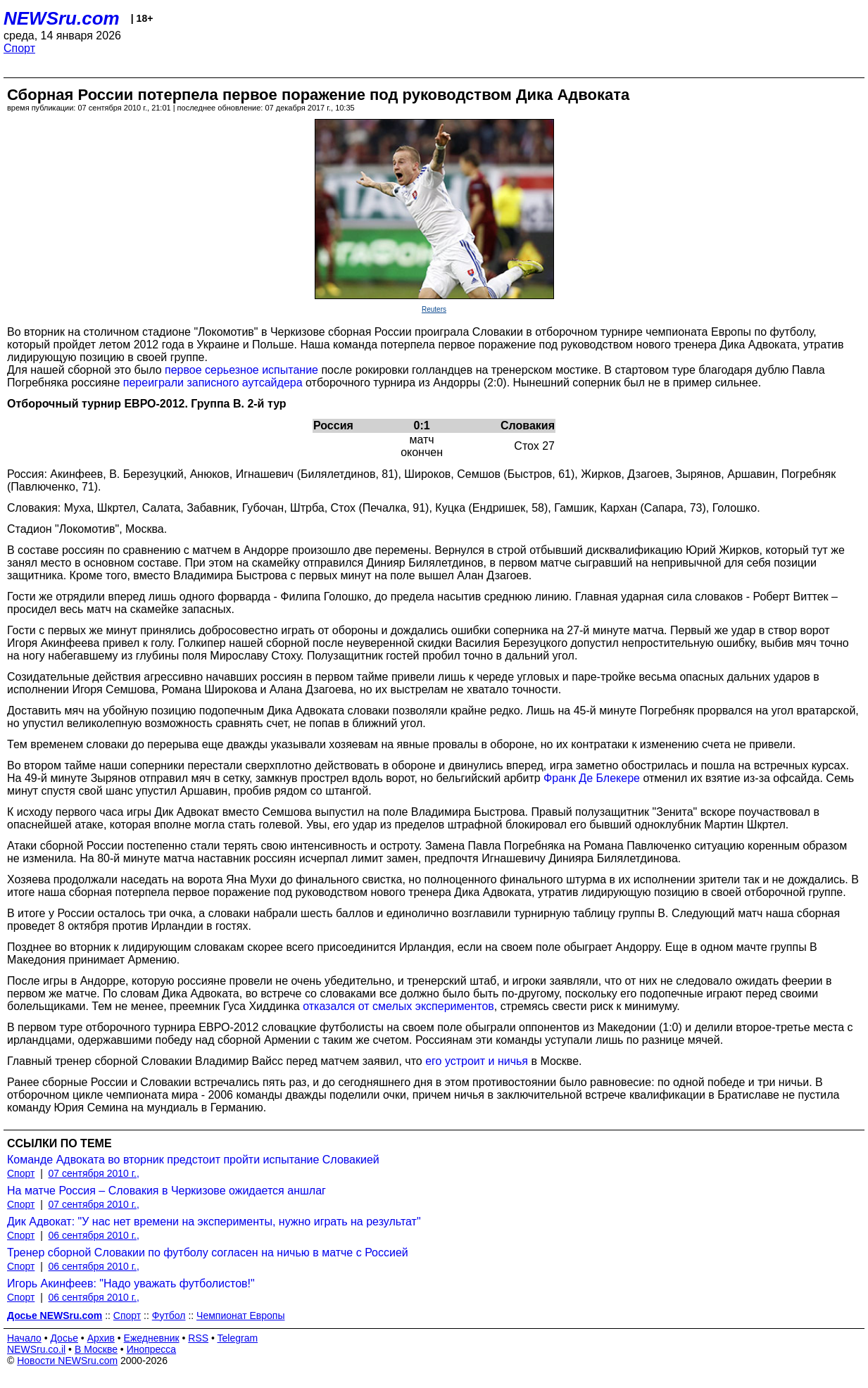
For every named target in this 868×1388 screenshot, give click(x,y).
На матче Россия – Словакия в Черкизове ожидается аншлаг (166, 1191)
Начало (24, 1338)
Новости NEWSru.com (67, 1360)
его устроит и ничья (476, 1061)
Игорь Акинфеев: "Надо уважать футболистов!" (131, 1283)
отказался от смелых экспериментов (398, 1006)
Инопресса (152, 1349)
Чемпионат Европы (240, 1315)
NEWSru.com (62, 18)
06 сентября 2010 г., (94, 1235)
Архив (101, 1338)
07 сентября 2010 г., (94, 1173)
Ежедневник (152, 1338)
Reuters (434, 309)
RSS (198, 1338)
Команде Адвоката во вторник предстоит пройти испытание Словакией (193, 1160)
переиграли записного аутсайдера (213, 383)
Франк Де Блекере (591, 778)
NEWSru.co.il (36, 1349)
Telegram (238, 1338)
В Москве (96, 1349)
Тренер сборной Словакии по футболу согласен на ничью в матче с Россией (207, 1252)
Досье (64, 1338)
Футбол (169, 1315)
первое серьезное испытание (241, 370)
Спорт (19, 48)
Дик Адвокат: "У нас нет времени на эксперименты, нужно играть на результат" (214, 1222)
